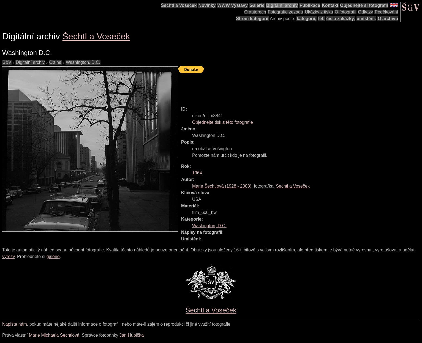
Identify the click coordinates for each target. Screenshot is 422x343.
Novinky (207, 5)
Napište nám (14, 324)
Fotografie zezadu (285, 12)
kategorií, (306, 18)
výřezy (8, 256)
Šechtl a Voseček (179, 5)
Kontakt (330, 5)
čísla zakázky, (340, 18)
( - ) (221, 186)
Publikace (310, 5)
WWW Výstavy (232, 5)
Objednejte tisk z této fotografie (222, 122)
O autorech (255, 12)
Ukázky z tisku (319, 12)
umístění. (366, 18)
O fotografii (345, 12)
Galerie (256, 5)
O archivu (388, 18)
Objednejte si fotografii (364, 5)
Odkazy (365, 12)
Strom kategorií (252, 18)
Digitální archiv (282, 5)
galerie (53, 256)
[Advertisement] (278, 87)
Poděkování (386, 12)
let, (321, 18)
